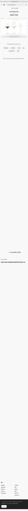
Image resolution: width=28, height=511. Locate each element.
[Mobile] (14, 92)
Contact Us (17, 495)
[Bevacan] (14, 272)
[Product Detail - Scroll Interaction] (14, 180)
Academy (16, 485)
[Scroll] (14, 368)
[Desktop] (14, 71)
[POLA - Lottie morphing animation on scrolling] (14, 323)
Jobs (15, 487)
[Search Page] (14, 219)
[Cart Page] (14, 198)
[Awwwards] (4, 4)
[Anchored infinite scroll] (14, 353)
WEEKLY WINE (14, 15)
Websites (3, 485)
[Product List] (14, 138)
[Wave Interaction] (14, 109)
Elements (3, 489)
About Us (16, 493)
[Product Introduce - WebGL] (14, 166)
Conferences (3, 493)
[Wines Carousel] (14, 305)
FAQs (16, 491)
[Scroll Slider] (14, 123)
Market (16, 489)
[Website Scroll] (14, 338)
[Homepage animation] (14, 286)
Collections (3, 487)
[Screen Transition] (14, 152)
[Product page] (14, 386)
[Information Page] (14, 240)
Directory (3, 491)
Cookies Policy (15, 503)
